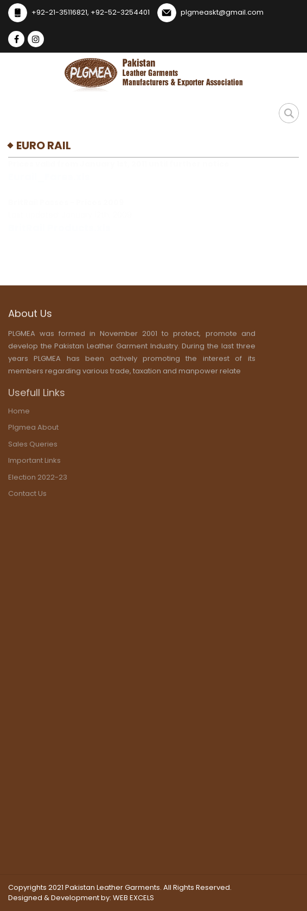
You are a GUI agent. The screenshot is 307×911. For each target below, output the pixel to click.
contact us (27, 495)
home (19, 412)
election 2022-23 (37, 478)
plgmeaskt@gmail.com (222, 12)
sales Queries (32, 445)
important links (34, 462)
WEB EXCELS (133, 898)
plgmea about (33, 429)
